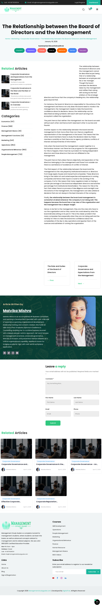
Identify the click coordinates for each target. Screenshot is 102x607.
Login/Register (80, 2)
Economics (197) (7, 122)
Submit (53, 423)
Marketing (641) (7, 140)
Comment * (50, 379)
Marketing (15, 39)
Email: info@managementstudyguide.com (41, 2)
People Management (60, 533)
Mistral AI (62, 50)
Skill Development (59, 526)
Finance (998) (7, 126)
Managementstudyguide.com (40, 591)
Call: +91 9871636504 (10, 2)
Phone (76, 409)
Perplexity (31, 50)
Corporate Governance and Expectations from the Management (87, 275)
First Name (49, 398)
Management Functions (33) (12, 136)
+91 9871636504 (9, 551)
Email (47, 409)
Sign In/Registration (8, 575)
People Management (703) (11, 154)
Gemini (72, 50)
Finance (55, 544)
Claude (42, 50)
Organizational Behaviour (61, 540)
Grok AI (51, 50)
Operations (56, 530)
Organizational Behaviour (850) (13, 150)
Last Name (77, 398)
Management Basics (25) (11, 131)
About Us (4, 568)
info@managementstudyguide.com (16, 554)
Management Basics (60, 551)
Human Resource (58, 547)
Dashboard (93, 2)
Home (7, 39)
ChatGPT (19, 50)
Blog (3, 571)
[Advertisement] (60, 79)
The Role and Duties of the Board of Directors (57, 273)
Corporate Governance (30, 39)
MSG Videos (56, 555)
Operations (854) (8, 145)
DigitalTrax (66, 591)
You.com (83, 50)
